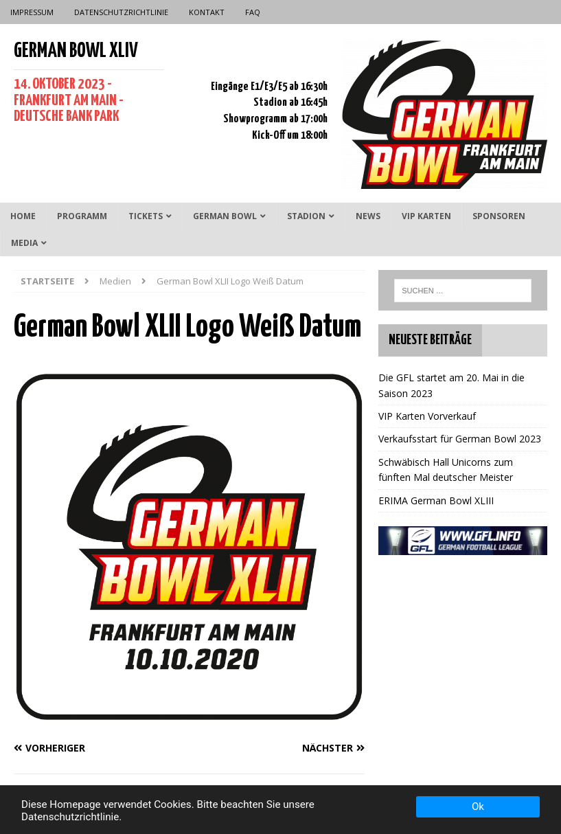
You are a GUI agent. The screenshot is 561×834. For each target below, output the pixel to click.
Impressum (32, 12)
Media (24, 243)
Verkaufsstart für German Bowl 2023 (459, 438)
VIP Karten (426, 216)
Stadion (306, 216)
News (368, 216)
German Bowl (225, 216)
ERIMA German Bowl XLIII (436, 500)
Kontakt (207, 12)
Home (23, 216)
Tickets (145, 216)
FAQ (252, 12)
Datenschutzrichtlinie (121, 12)
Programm (82, 216)
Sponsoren (498, 216)
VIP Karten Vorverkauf (427, 415)
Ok (478, 806)
